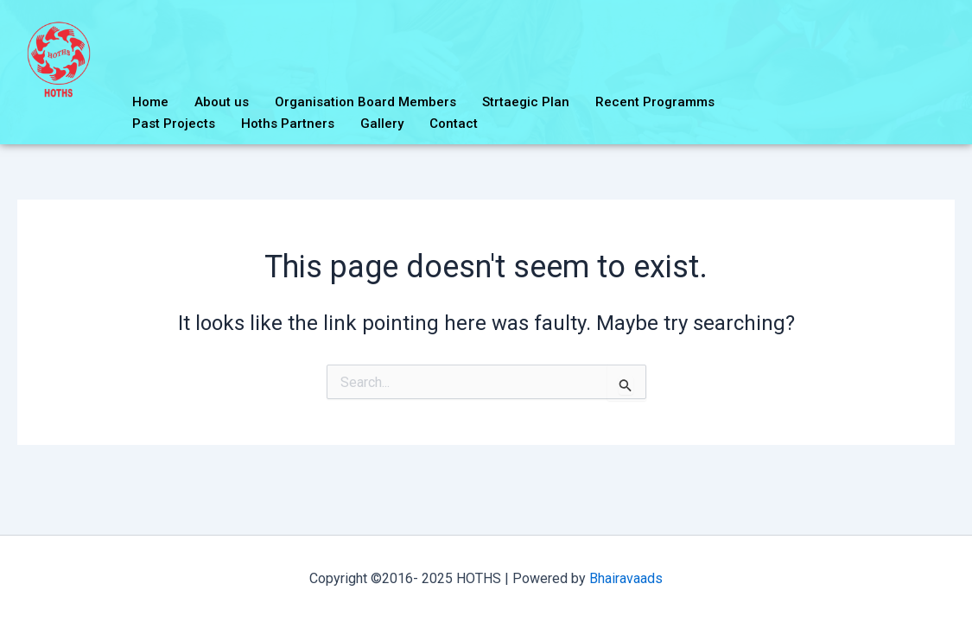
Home (150, 102)
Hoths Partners (287, 123)
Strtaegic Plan (525, 102)
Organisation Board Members (365, 102)
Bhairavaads (626, 578)
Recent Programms (655, 102)
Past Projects (173, 123)
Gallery (381, 123)
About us (221, 102)
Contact (453, 123)
